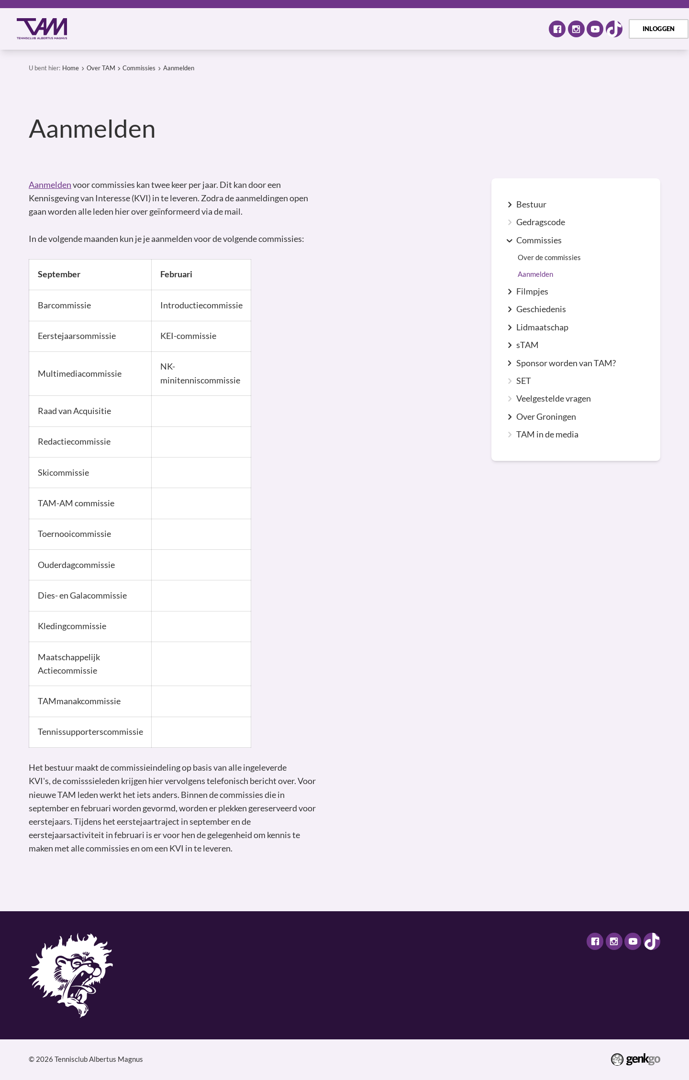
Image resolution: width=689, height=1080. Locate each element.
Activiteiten (195, 28)
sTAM (527, 345)
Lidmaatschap (542, 327)
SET (523, 381)
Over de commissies (549, 257)
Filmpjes (532, 291)
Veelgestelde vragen (553, 399)
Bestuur (531, 204)
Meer (516, 28)
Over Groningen (546, 417)
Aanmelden (178, 68)
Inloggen (659, 29)
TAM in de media (547, 434)
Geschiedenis (541, 309)
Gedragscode (540, 222)
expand (509, 204)
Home (92, 29)
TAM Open (414, 28)
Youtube (595, 29)
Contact (468, 28)
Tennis (248, 28)
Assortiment (352, 28)
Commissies (139, 68)
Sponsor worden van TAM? (566, 363)
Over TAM (134, 28)
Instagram (576, 29)
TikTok (614, 29)
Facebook (557, 29)
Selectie (294, 28)
